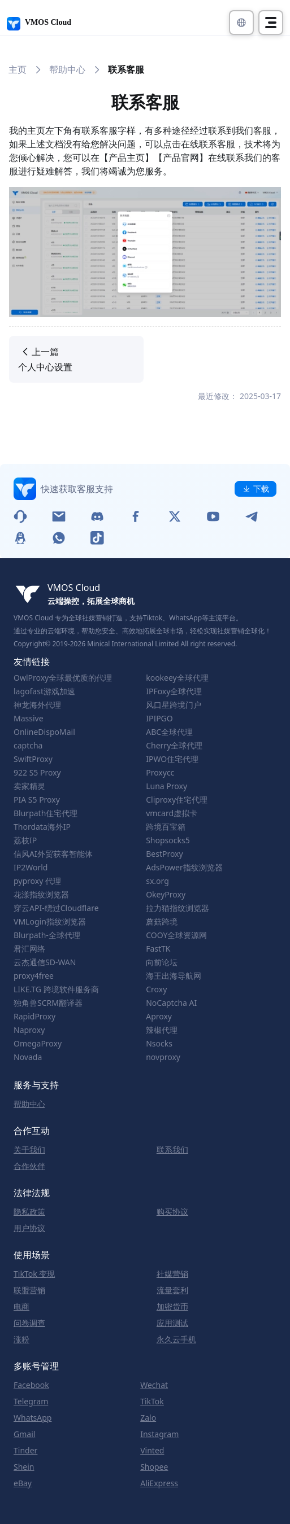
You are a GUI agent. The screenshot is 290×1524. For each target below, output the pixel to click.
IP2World (30, 868)
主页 (17, 69)
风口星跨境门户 (173, 705)
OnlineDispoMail (44, 732)
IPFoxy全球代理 (174, 691)
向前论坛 (162, 962)
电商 (21, 1307)
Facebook (31, 1385)
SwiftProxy (33, 759)
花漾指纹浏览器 (41, 895)
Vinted (152, 1451)
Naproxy (29, 1030)
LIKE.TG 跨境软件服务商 (56, 989)
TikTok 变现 (34, 1274)
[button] (241, 22)
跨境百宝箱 (165, 827)
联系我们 (172, 1150)
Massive (29, 718)
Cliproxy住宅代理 (176, 800)
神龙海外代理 (37, 705)
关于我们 (29, 1150)
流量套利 (172, 1290)
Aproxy (159, 1017)
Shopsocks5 (168, 840)
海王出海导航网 (173, 976)
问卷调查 (29, 1323)
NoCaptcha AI (171, 1003)
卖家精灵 (29, 786)
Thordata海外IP (42, 827)
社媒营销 (172, 1274)
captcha (28, 746)
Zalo (148, 1418)
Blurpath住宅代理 (45, 813)
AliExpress (159, 1483)
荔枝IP (25, 840)
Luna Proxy (166, 786)
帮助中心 (67, 69)
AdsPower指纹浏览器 (184, 868)
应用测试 (172, 1323)
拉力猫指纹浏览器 (177, 908)
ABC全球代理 (169, 732)
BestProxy (164, 854)
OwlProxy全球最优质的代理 (63, 678)
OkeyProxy (165, 895)
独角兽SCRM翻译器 (48, 1003)
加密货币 (172, 1307)
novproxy (163, 1057)
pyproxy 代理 (37, 881)
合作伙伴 (29, 1166)
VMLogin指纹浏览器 (50, 922)
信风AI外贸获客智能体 (53, 854)
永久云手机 (176, 1339)
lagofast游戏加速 (44, 691)
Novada (28, 1057)
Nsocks (159, 1044)
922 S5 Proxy (37, 773)
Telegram (31, 1401)
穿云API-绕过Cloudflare (56, 908)
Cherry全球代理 (174, 746)
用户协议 (29, 1228)
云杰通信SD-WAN (45, 962)
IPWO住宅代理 (172, 759)
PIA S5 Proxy (37, 800)
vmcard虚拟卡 (171, 813)
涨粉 (21, 1339)
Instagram (159, 1434)
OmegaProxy (38, 1044)
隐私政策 (29, 1212)
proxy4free (34, 976)
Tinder (25, 1451)
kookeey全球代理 (177, 678)
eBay (23, 1483)
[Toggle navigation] (270, 22)
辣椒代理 (162, 1030)
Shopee (154, 1467)
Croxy (156, 989)
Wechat (154, 1385)
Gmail (24, 1434)
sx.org (157, 881)
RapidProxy (34, 1017)
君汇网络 (29, 949)
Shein (24, 1467)
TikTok (152, 1401)
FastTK (158, 949)
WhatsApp (32, 1418)
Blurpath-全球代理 (47, 935)
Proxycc (160, 773)
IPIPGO (159, 718)
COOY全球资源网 (176, 935)
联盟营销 (29, 1290)
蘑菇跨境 (162, 922)
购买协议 (172, 1212)
